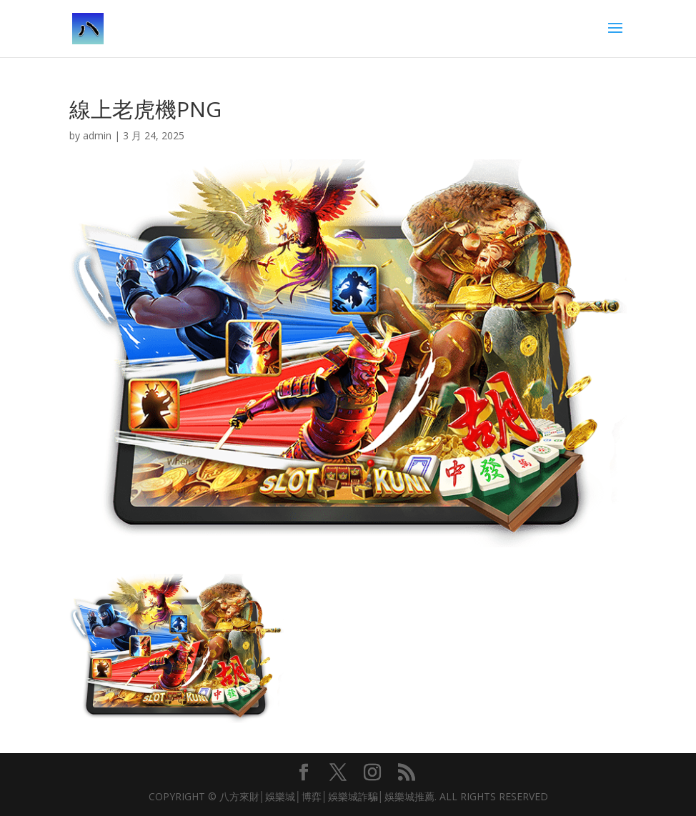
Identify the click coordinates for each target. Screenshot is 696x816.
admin (97, 135)
